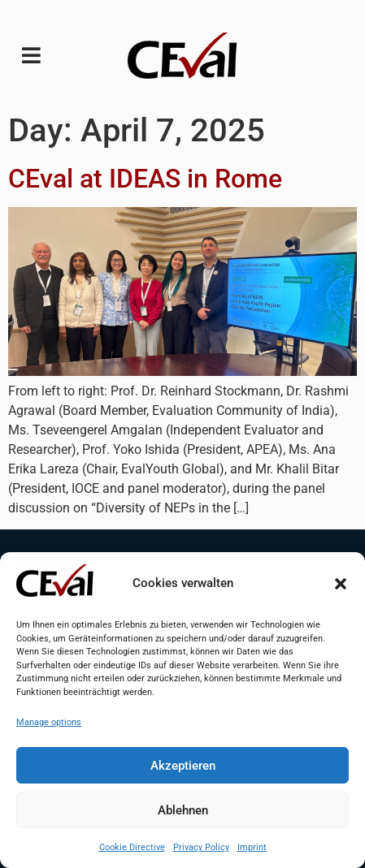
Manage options (48, 722)
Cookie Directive (132, 847)
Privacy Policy (201, 847)
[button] (340, 584)
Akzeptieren (182, 765)
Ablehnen (183, 810)
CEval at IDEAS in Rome (145, 178)
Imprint (252, 847)
